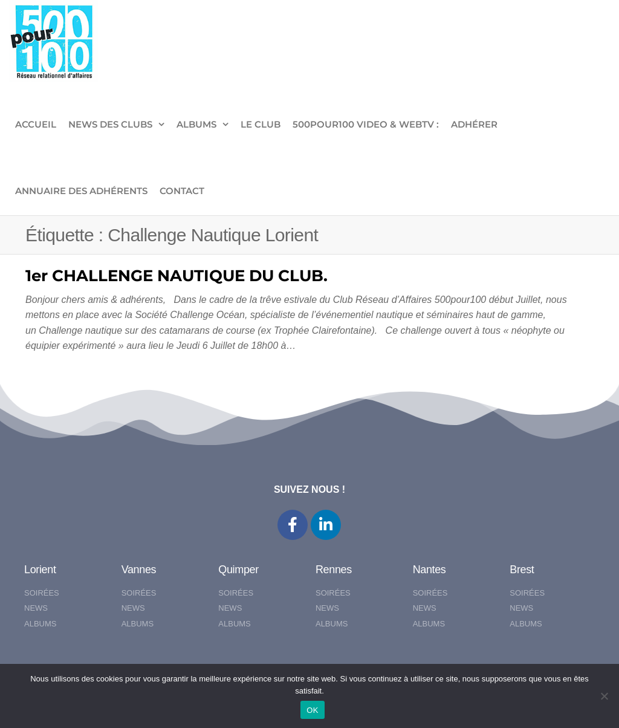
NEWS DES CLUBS (110, 124)
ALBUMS (196, 124)
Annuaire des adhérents (81, 191)
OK (312, 710)
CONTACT (182, 191)
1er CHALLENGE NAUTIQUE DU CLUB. (176, 275)
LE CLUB (260, 124)
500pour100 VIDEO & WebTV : (366, 124)
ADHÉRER (474, 124)
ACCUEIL (35, 124)
